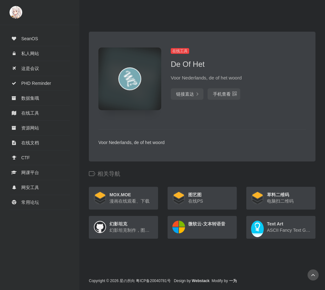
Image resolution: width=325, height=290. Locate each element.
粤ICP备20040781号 (153, 281)
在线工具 (180, 51)
